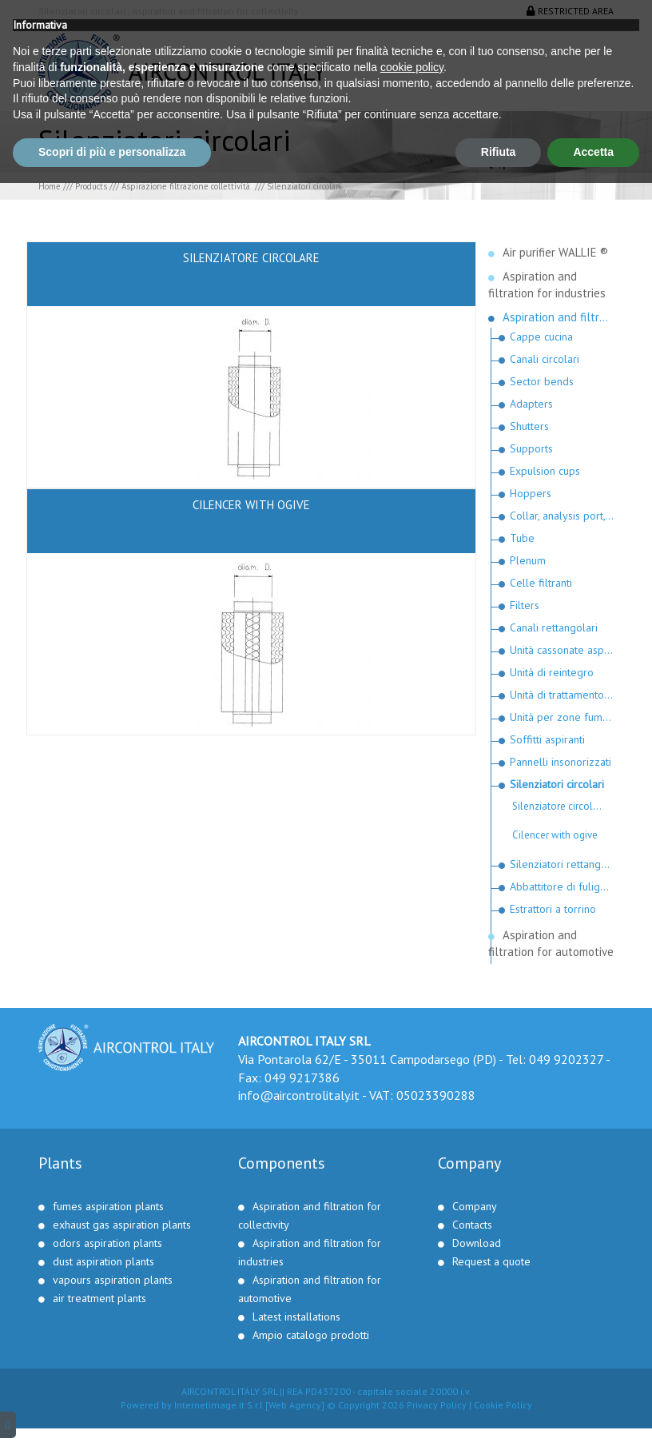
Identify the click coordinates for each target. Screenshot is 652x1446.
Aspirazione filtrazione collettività (186, 186)
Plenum (528, 560)
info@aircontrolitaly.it (299, 1095)
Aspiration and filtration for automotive (551, 943)
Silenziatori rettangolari (562, 864)
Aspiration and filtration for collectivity (558, 317)
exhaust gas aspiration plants (122, 1224)
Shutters (529, 426)
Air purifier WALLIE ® (555, 252)
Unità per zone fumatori (562, 717)
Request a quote (491, 1261)
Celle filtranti (541, 583)
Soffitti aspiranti (547, 739)
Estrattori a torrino (553, 909)
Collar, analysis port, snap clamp (562, 515)
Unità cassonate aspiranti (562, 650)
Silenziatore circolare (559, 806)
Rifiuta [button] (498, 1414)
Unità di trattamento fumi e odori (562, 694)
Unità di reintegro (552, 672)
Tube (522, 538)
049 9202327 (566, 1059)
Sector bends (542, 381)
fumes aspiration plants (108, 1206)
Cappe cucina (541, 336)
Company (474, 1206)
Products (91, 186)
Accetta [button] (593, 1414)
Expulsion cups (545, 471)
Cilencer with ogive (555, 835)
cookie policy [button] (411, 1330)
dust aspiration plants (103, 1261)
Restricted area (570, 11)
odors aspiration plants (107, 1243)
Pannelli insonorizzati (560, 762)
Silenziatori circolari (557, 784)
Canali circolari (544, 359)
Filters (524, 605)
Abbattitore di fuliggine (562, 886)
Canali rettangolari (554, 627)
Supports (531, 448)
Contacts (472, 1224)
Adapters (531, 403)
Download (476, 1243)
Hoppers (530, 493)
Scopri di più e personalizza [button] (111, 1414)
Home (49, 186)
